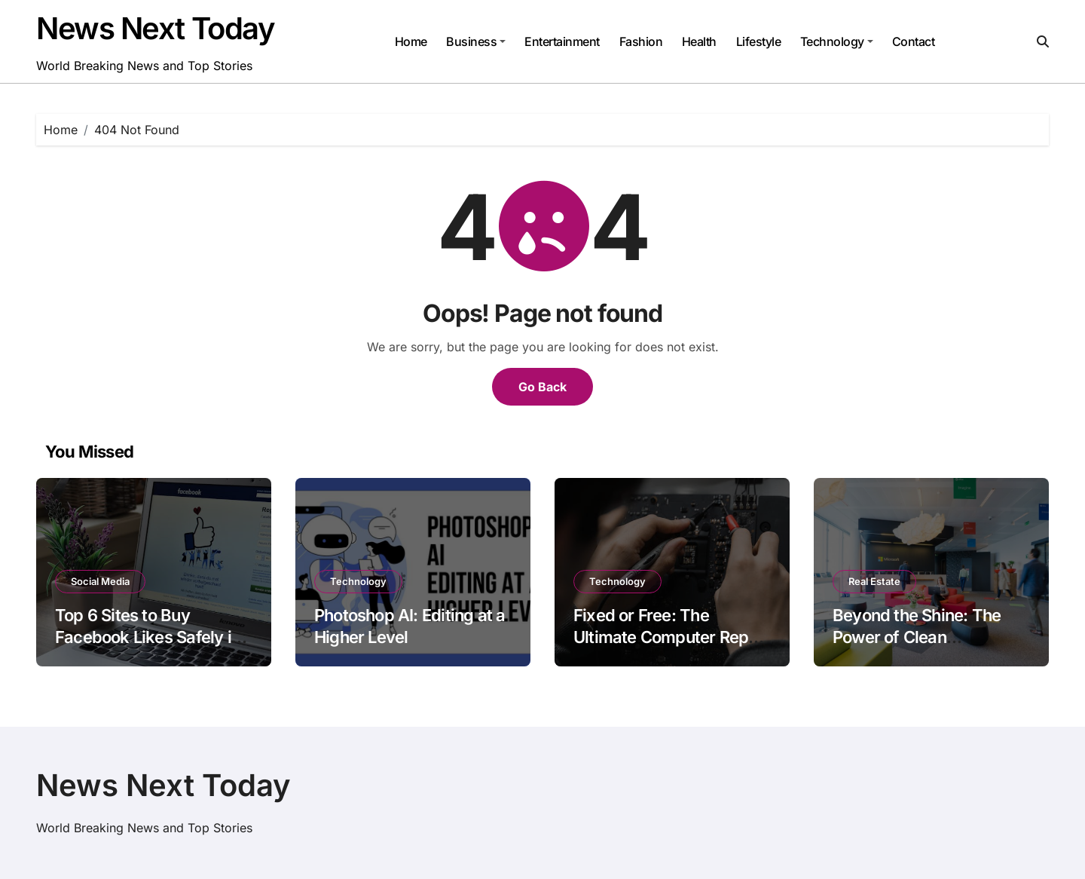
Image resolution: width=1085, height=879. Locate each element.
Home (411, 41)
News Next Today (155, 28)
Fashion (641, 41)
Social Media (100, 581)
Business (476, 41)
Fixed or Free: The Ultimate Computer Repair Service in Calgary (670, 636)
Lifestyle (758, 41)
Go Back (542, 386)
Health (699, 41)
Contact (913, 41)
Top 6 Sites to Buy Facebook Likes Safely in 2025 (147, 636)
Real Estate (874, 581)
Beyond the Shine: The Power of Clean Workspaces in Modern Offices (919, 647)
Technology (836, 41)
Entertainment (562, 41)
